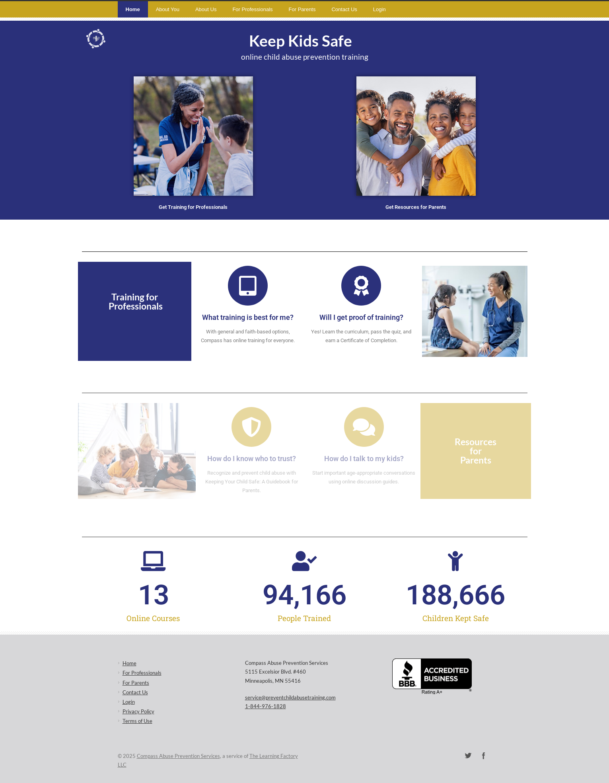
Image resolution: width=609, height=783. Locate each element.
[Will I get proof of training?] (361, 286)
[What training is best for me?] (248, 286)
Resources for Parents (475, 451)
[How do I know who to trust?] (251, 427)
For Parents (302, 9)
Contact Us (344, 9)
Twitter (468, 756)
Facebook (484, 756)
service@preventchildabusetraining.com (290, 697)
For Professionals (252, 9)
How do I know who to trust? (251, 458)
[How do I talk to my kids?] (364, 427)
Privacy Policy (138, 711)
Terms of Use (137, 721)
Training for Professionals (136, 301)
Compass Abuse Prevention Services (178, 756)
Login (379, 9)
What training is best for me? (248, 317)
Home (133, 9)
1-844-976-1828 (265, 706)
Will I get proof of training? (361, 317)
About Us (205, 9)
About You (167, 9)
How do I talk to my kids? (364, 458)
